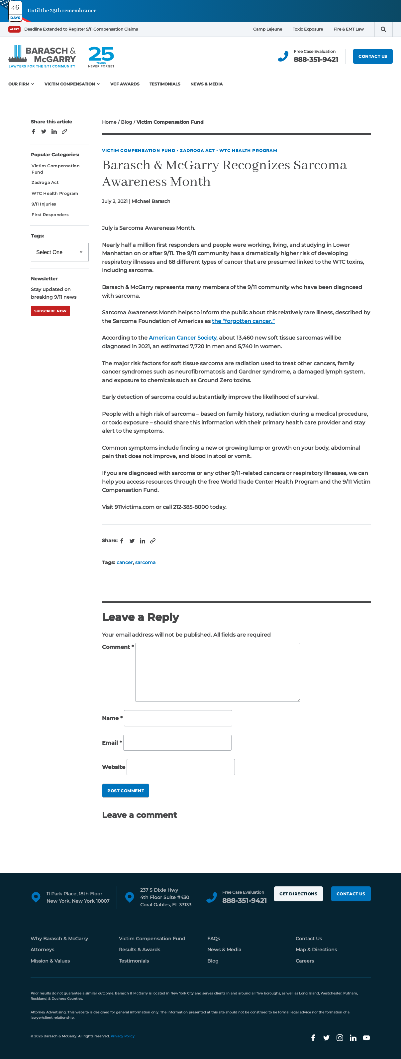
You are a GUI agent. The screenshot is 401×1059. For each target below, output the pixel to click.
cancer (125, 562)
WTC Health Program (248, 150)
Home (109, 122)
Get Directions (298, 893)
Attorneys (42, 950)
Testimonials (165, 83)
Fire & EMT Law (349, 29)
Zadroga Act (197, 150)
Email (112, 743)
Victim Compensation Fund (138, 150)
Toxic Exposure (308, 29)
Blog (126, 122)
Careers (305, 961)
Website (113, 767)
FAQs (213, 939)
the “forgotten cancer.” (243, 321)
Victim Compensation (70, 83)
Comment (118, 647)
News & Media (206, 83)
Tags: (37, 236)
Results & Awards (139, 950)
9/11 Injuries (44, 204)
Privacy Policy (123, 1036)
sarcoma (145, 562)
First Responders (50, 214)
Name (112, 718)
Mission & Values (50, 961)
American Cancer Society (182, 338)
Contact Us (372, 56)
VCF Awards (125, 83)
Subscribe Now (50, 311)
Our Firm (18, 83)
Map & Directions (316, 950)
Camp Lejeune (267, 29)
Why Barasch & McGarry (59, 939)
